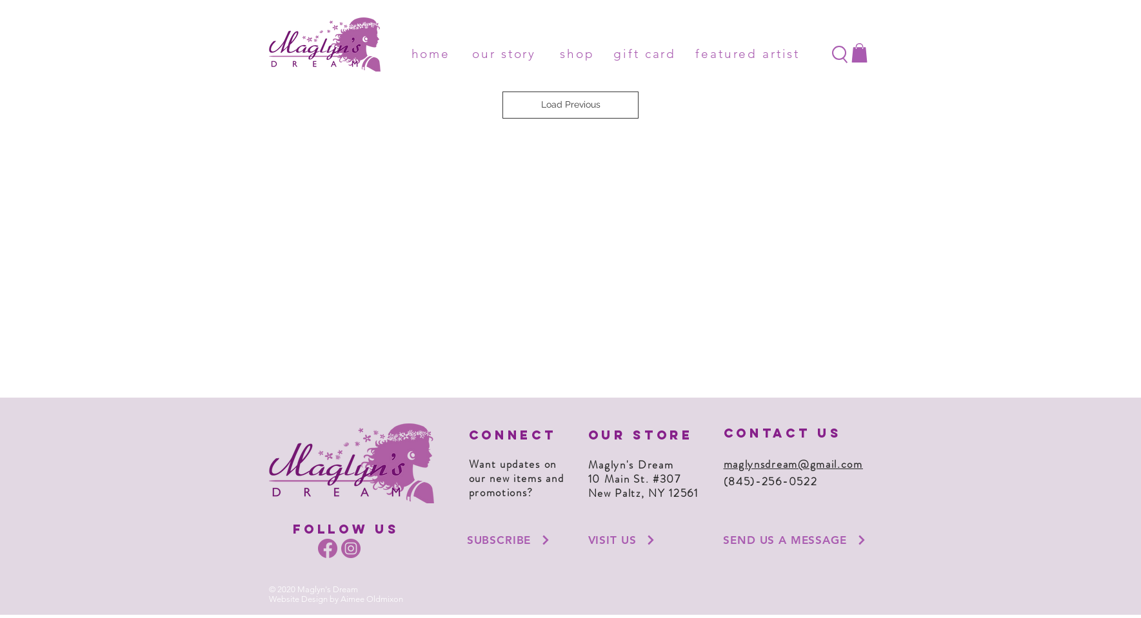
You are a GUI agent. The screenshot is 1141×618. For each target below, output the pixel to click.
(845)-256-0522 (771, 481)
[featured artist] (750, 53)
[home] (433, 53)
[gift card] (647, 53)
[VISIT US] (622, 540)
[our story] (507, 53)
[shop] (580, 53)
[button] (859, 53)
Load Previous (570, 104)
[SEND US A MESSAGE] (795, 540)
